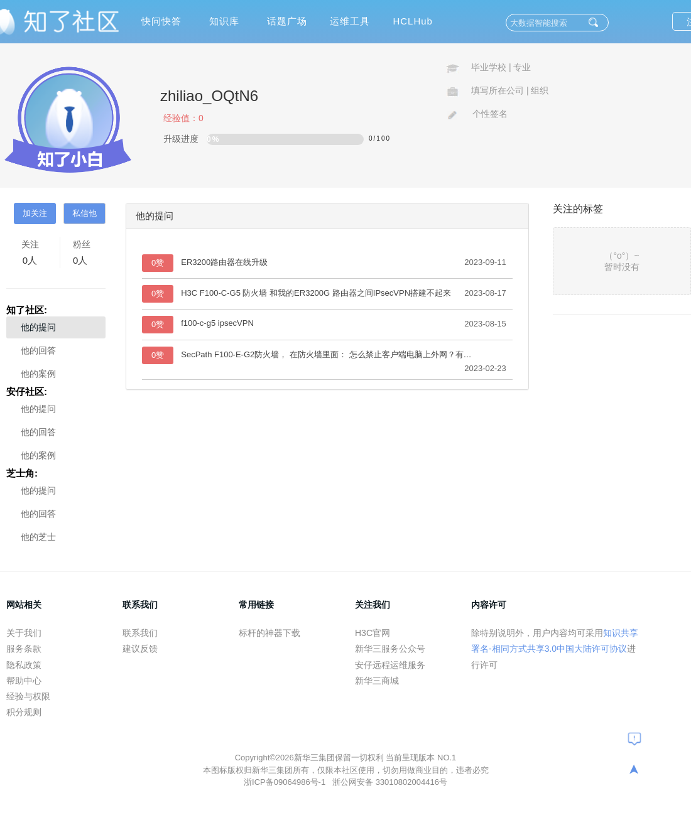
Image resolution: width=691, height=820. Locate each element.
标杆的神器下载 (269, 633)
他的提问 (38, 327)
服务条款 (23, 649)
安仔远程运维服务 (390, 665)
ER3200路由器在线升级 (224, 262)
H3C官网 (372, 633)
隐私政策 (23, 665)
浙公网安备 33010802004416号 (389, 782)
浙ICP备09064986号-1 (286, 782)
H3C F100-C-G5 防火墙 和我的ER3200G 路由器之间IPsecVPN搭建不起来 (316, 293)
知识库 (224, 21)
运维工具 (350, 21)
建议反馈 (140, 649)
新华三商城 (377, 681)
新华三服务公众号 (390, 649)
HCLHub (413, 21)
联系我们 (140, 633)
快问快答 (161, 21)
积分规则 (23, 712)
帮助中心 (23, 681)
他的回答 (38, 350)
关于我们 (23, 633)
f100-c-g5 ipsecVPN (217, 323)
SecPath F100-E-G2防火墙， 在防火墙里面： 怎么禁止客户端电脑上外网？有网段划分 (327, 354)
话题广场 (287, 21)
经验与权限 (28, 696)
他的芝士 (38, 537)
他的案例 (38, 374)
